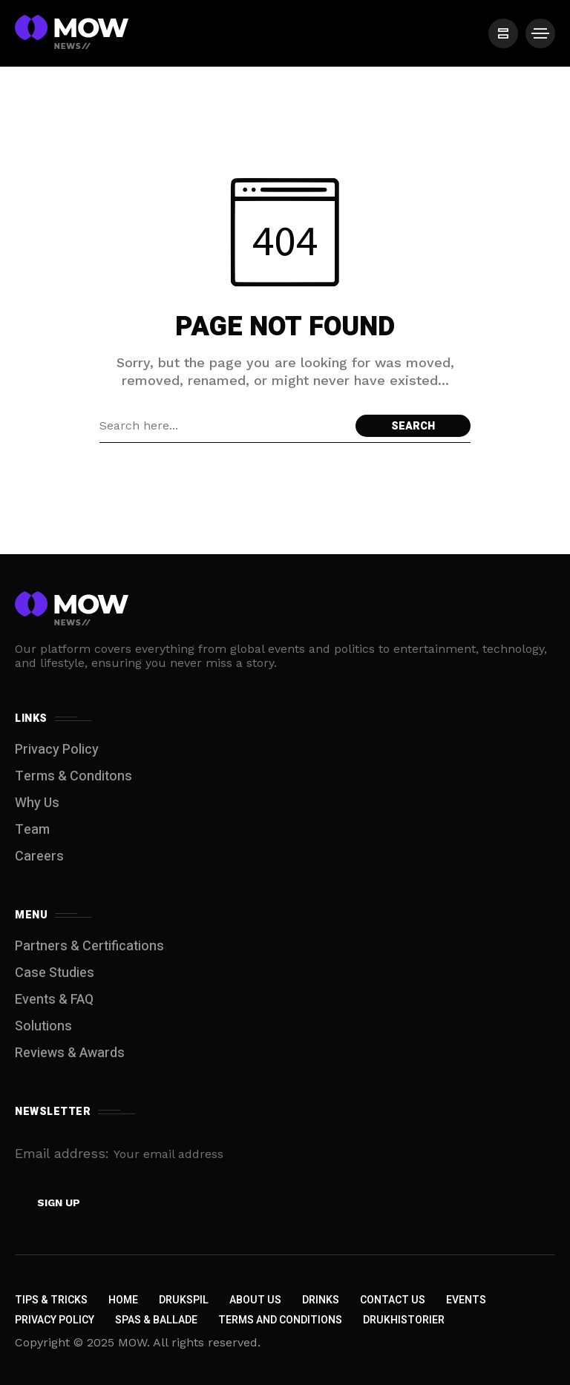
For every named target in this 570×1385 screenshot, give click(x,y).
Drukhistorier (404, 1320)
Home (123, 1300)
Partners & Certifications (89, 946)
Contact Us (392, 1300)
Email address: (143, 1153)
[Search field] (223, 425)
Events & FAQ (54, 1000)
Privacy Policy (57, 750)
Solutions (43, 1026)
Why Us (37, 803)
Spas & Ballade (156, 1320)
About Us (255, 1300)
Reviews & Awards (70, 1053)
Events (466, 1300)
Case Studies (54, 973)
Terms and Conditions (280, 1320)
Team (32, 830)
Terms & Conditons (73, 776)
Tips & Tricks (51, 1300)
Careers (39, 856)
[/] (503, 33)
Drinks (320, 1300)
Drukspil (184, 1300)
